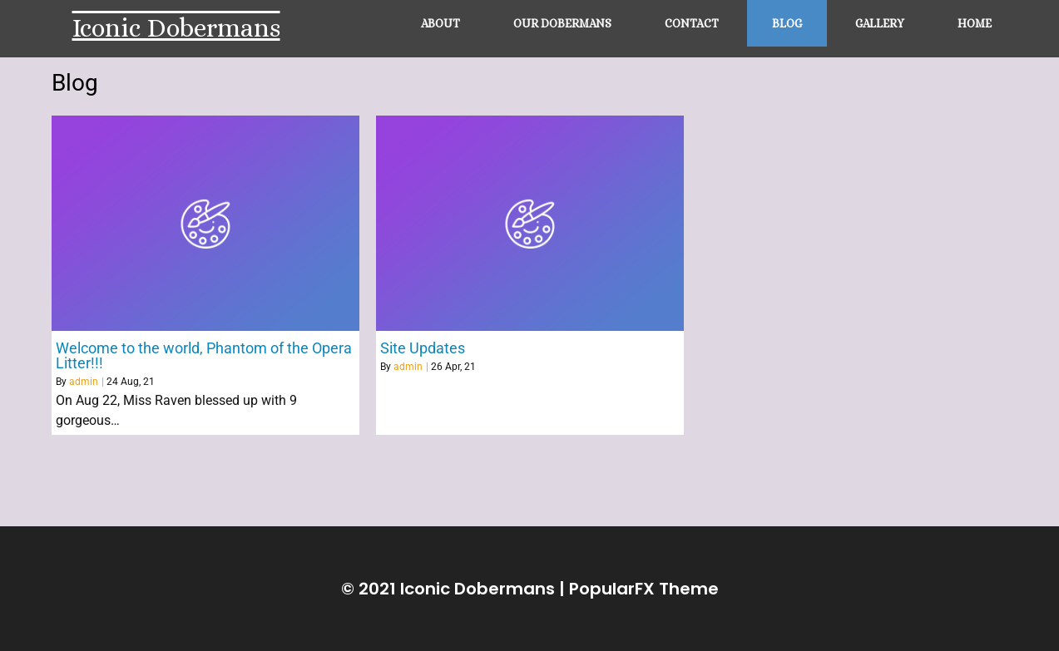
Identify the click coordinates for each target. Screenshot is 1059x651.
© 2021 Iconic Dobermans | (455, 588)
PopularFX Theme (644, 588)
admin (83, 381)
